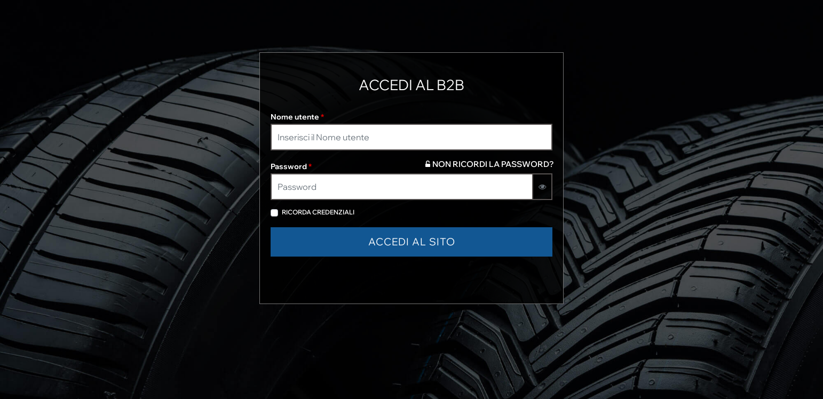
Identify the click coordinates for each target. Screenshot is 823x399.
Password (291, 166)
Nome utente (297, 117)
